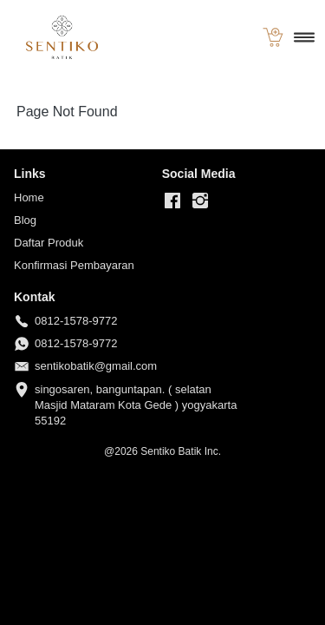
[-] (172, 201)
